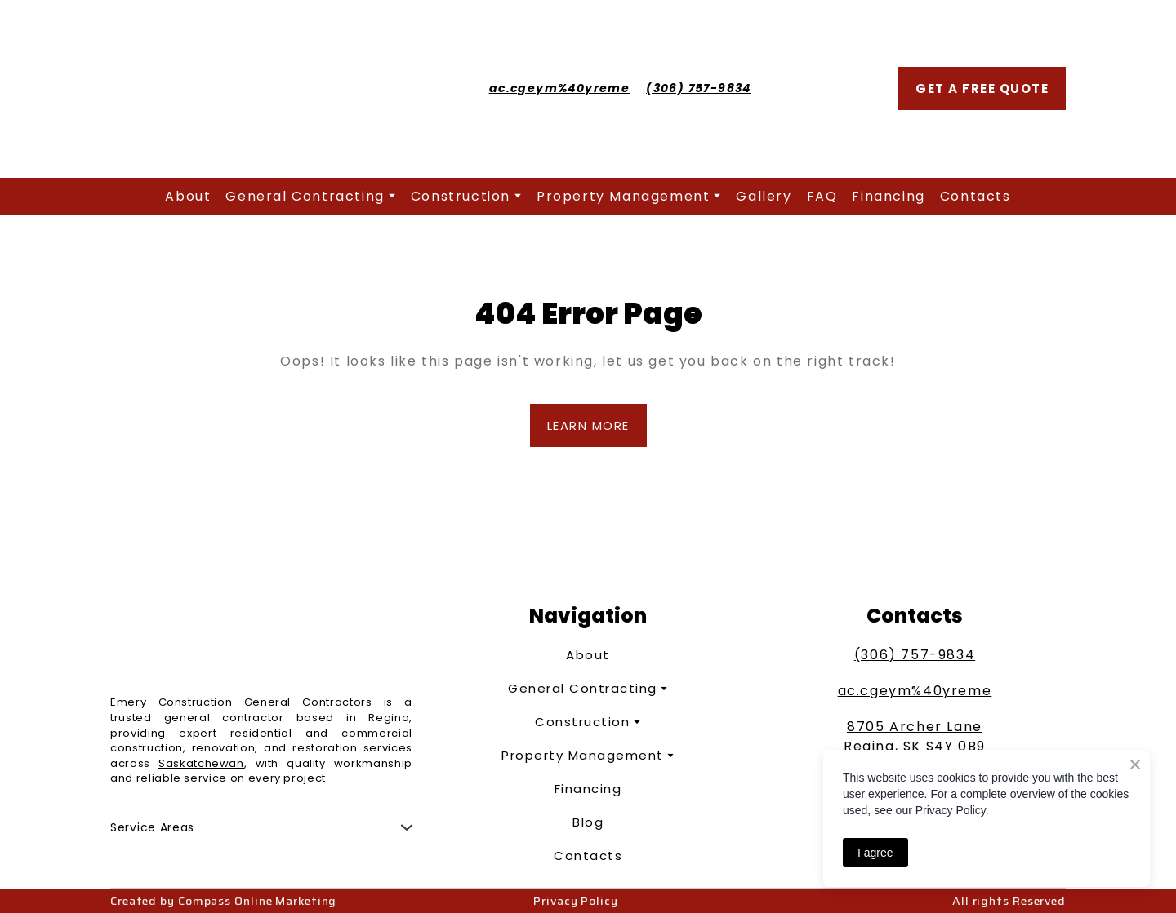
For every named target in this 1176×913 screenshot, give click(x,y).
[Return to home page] (248, 89)
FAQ (822, 196)
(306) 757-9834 (914, 654)
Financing (888, 196)
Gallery (763, 196)
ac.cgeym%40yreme (915, 690)
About (188, 196)
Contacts (975, 196)
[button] (982, 88)
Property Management (623, 196)
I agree (875, 852)
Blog (588, 822)
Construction (460, 196)
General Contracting (304, 196)
